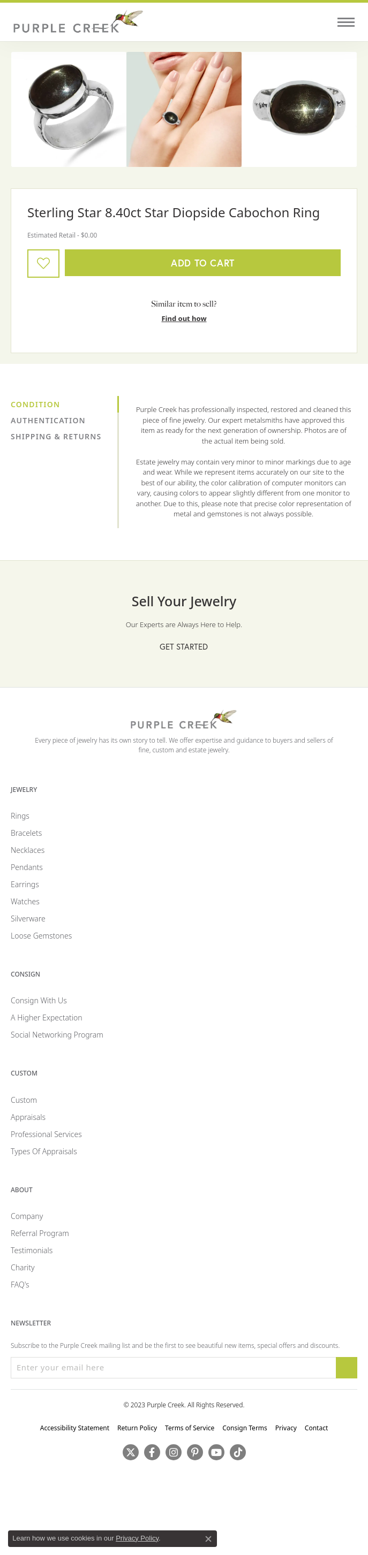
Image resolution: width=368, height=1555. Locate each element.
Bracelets (26, 833)
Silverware (28, 918)
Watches (25, 901)
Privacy (286, 1427)
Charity (23, 1267)
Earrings (25, 884)
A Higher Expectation (46, 1017)
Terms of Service (189, 1427)
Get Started (184, 647)
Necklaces (27, 850)
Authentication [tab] (48, 420)
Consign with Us (39, 1000)
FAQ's (20, 1284)
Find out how (183, 318)
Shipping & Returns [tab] (56, 436)
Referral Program (40, 1233)
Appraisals (28, 1117)
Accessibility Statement (74, 1427)
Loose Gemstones (41, 936)
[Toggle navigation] (346, 22)
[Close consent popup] (208, 1539)
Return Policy (137, 1427)
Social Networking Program (57, 1035)
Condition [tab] (35, 404)
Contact (316, 1427)
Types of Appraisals (44, 1151)
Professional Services (46, 1134)
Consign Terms (244, 1427)
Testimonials (31, 1250)
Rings (20, 816)
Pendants (27, 867)
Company (27, 1216)
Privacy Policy (137, 1538)
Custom (24, 1100)
